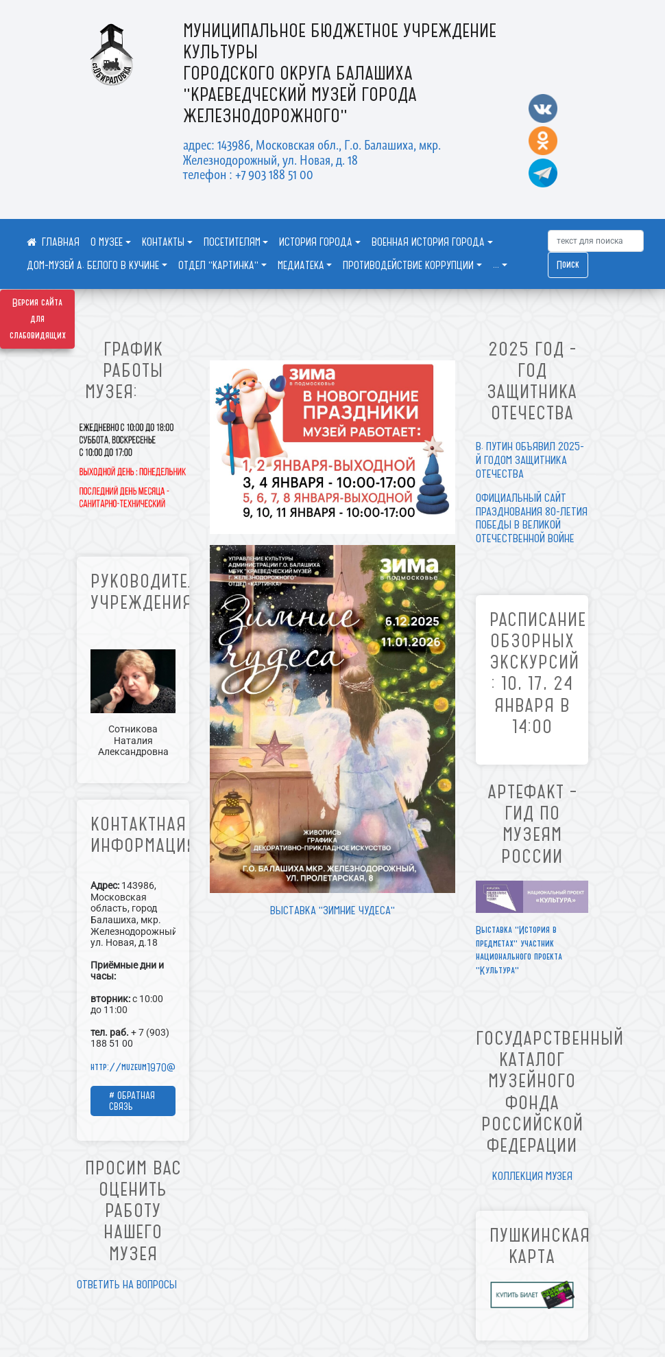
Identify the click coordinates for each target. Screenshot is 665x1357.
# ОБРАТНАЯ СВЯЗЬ (132, 1101)
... (496, 265)
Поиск (568, 265)
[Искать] (596, 241)
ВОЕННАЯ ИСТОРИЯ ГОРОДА (428, 241)
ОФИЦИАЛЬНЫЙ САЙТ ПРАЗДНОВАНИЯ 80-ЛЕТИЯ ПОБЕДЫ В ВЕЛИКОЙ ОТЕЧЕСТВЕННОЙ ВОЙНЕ (532, 518)
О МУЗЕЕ (106, 241)
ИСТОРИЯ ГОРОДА (315, 241)
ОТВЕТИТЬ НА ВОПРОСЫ (127, 1284)
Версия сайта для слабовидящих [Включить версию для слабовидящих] (38, 319)
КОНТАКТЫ (163, 241)
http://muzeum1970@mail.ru (145, 1067)
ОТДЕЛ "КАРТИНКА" (218, 265)
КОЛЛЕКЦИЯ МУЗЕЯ (532, 1176)
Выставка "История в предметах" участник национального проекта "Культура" (519, 950)
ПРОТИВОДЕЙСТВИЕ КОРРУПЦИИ (408, 265)
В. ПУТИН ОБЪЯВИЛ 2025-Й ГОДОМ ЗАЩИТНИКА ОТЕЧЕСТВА (530, 459)
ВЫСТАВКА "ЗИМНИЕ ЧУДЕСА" (332, 910)
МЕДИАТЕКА (301, 265)
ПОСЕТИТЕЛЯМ (232, 241)
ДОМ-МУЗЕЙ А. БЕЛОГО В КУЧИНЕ (93, 265)
